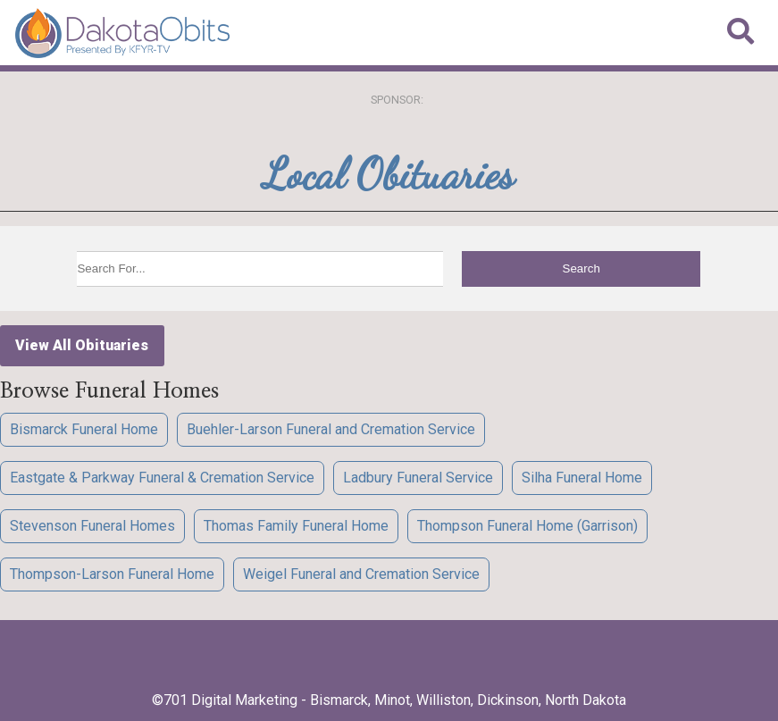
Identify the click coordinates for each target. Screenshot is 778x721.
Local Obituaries (388, 173)
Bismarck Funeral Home (84, 429)
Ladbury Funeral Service (418, 477)
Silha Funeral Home (582, 477)
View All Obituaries (81, 345)
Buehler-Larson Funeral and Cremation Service (331, 429)
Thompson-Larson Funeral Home (112, 574)
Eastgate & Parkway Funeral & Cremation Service (162, 477)
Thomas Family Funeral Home (296, 525)
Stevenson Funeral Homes (92, 525)
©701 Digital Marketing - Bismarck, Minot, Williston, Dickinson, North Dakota (389, 700)
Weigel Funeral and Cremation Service (361, 574)
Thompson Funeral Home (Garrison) (527, 525)
